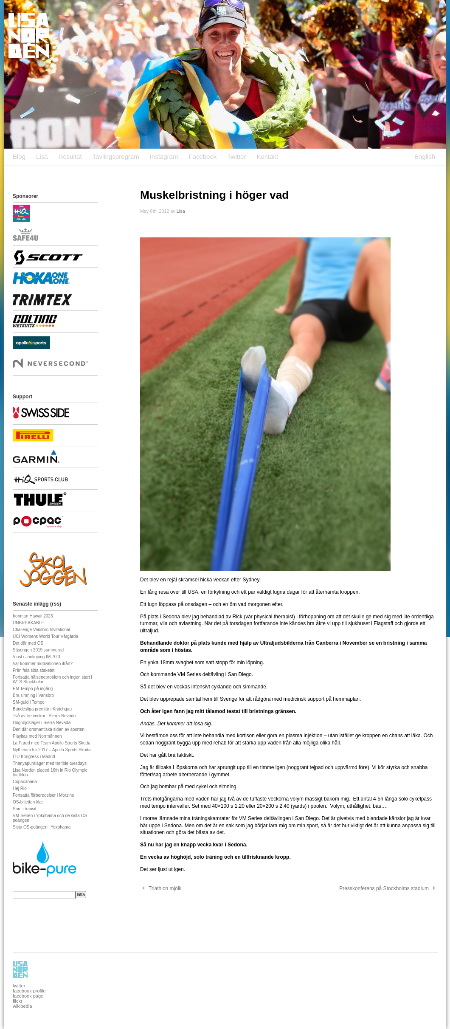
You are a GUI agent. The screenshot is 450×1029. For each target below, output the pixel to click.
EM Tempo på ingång (33, 688)
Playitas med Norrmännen (37, 736)
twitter (19, 985)
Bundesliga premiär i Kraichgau (42, 709)
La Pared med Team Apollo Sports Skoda (51, 743)
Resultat (70, 156)
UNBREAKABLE (28, 622)
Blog (19, 156)
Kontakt (267, 156)
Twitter (236, 156)
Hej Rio (20, 788)
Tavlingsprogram (116, 156)
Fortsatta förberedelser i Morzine (43, 795)
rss (55, 604)
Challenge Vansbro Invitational (41, 629)
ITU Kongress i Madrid (34, 756)
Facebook (202, 156)
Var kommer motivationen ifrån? (43, 663)
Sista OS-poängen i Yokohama (41, 827)
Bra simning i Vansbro (33, 695)
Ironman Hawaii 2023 (33, 616)
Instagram (164, 156)
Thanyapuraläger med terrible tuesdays (50, 763)
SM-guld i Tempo (29, 702)
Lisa (42, 156)
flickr (17, 1001)
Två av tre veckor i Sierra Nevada (44, 715)
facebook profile (29, 990)
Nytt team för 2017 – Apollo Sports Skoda (51, 749)
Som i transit (25, 808)
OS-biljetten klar (28, 802)
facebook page (28, 995)
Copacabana (25, 781)
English (424, 156)
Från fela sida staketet (33, 670)
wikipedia (22, 1006)
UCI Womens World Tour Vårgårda (45, 636)
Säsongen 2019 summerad (38, 650)
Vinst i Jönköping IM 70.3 (36, 656)
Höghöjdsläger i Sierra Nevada (41, 722)
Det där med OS (28, 643)
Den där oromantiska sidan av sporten (48, 729)
